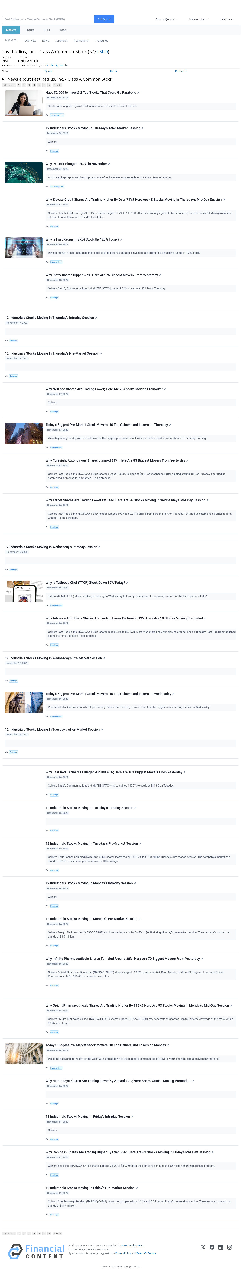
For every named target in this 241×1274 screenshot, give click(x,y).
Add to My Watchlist (57, 65)
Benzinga (54, 151)
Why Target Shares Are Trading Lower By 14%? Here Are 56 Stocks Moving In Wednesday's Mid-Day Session (127, 500)
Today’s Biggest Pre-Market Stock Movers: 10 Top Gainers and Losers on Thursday (108, 425)
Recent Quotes (165, 19)
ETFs (47, 30)
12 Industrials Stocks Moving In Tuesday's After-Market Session (94, 128)
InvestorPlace (56, 262)
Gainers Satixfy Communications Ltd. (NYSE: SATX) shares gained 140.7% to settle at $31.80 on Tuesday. (111, 785)
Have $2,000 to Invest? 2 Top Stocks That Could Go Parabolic (92, 92)
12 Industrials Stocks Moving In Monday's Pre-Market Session (93, 919)
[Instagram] (229, 1251)
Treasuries (101, 40)
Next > (57, 85)
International (81, 40)
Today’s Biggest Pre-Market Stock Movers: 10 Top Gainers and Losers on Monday (107, 1045)
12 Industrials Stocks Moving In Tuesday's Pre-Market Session (93, 843)
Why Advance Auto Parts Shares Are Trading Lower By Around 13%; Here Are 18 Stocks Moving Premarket (126, 618)
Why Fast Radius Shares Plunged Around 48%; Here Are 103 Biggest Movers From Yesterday (115, 772)
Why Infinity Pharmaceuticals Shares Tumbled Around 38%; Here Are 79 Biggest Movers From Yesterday (124, 959)
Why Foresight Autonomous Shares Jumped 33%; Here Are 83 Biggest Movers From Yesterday (117, 460)
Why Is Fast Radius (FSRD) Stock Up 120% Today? (84, 239)
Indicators (226, 19)
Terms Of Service (146, 1253)
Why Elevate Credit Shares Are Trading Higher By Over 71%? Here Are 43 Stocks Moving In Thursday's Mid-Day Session (135, 199)
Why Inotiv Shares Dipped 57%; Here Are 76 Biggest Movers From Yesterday (103, 275)
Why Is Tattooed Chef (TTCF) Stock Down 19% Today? (87, 583)
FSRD (102, 51)
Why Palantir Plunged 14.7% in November (78, 164)
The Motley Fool (56, 115)
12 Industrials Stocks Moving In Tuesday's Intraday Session (91, 808)
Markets (11, 30)
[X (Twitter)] (203, 1251)
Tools (62, 30)
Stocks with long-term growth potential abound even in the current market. (93, 106)
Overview (30, 40)
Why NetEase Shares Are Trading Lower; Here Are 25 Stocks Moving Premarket (106, 389)
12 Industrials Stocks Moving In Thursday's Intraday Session (51, 318)
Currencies (61, 40)
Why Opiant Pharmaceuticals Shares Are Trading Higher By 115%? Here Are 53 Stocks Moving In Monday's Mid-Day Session (139, 1005)
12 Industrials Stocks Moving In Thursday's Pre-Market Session (53, 353)
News (45, 40)
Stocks (30, 30)
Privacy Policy (123, 1253)
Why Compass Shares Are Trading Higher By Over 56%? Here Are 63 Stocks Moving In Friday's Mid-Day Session (130, 1152)
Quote (49, 71)
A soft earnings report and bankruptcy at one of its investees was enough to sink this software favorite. (110, 177)
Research (180, 71)
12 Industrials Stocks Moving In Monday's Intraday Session (91, 883)
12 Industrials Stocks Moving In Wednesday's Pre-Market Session (55, 658)
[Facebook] (212, 1251)
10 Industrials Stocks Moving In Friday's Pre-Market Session (92, 1188)
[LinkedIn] (221, 1251)
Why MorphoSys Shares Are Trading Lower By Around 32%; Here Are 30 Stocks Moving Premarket (120, 1081)
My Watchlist (197, 19)
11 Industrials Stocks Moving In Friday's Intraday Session (89, 1116)
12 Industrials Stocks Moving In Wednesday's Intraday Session (52, 547)
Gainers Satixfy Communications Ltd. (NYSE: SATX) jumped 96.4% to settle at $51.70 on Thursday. (107, 288)
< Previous (8, 85)
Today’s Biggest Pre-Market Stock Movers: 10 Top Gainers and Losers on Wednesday (110, 694)
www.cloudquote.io (132, 1245)
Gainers (53, 141)
